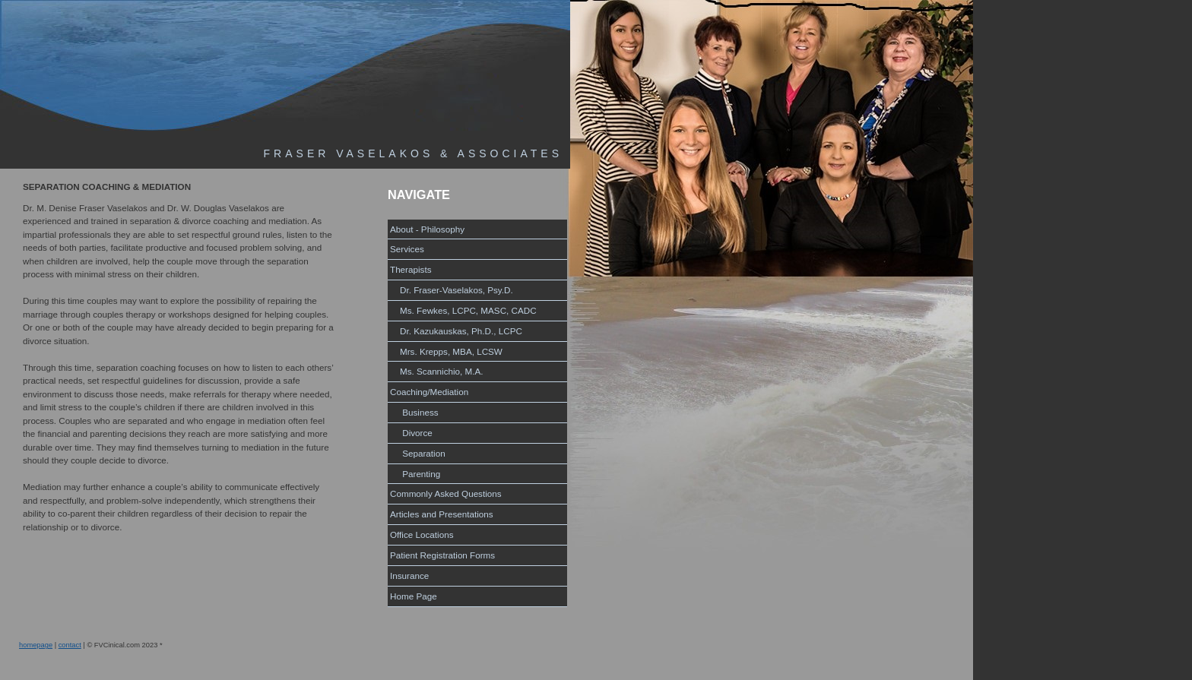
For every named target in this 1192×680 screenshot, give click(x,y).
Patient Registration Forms (442, 555)
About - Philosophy (427, 229)
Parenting (415, 474)
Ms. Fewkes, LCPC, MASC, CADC (463, 310)
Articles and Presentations (441, 514)
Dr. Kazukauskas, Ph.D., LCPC (456, 331)
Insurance (409, 575)
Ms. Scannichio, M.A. (436, 371)
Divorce (411, 433)
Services (407, 249)
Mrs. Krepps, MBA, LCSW (446, 351)
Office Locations (421, 534)
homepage (35, 645)
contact (70, 645)
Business (414, 412)
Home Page (413, 596)
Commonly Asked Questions (446, 493)
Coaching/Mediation (429, 392)
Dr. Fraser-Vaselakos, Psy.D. (451, 290)
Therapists (411, 269)
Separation (417, 453)
